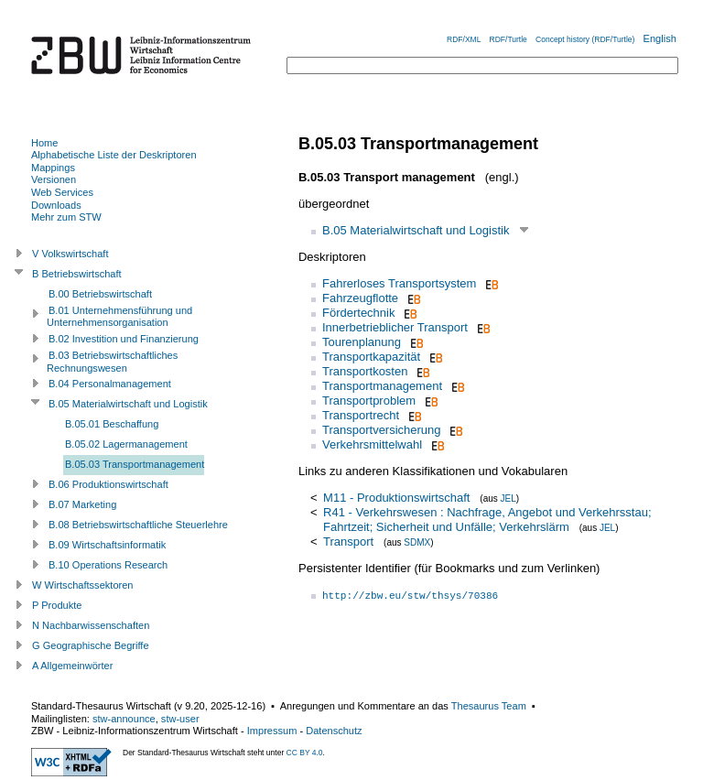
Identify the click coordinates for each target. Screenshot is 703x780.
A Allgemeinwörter (72, 665)
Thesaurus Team (488, 705)
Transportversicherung (381, 430)
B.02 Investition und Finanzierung (124, 338)
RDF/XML (464, 39)
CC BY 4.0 (305, 752)
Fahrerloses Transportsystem (399, 283)
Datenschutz (334, 730)
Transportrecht (360, 415)
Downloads (56, 205)
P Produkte (56, 605)
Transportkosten (364, 371)
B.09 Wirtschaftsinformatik (107, 544)
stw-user (180, 718)
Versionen (53, 179)
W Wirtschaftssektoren (83, 585)
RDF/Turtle (508, 39)
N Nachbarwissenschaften (90, 625)
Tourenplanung (361, 342)
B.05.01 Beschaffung (111, 423)
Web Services (62, 192)
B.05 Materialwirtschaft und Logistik (415, 230)
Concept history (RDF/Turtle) (584, 39)
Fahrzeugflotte (360, 298)
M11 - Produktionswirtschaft (396, 497)
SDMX (417, 542)
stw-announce (124, 718)
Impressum (272, 730)
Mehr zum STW (66, 216)
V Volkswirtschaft (70, 253)
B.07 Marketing (82, 504)
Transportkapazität (371, 356)
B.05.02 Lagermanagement (126, 444)
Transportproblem (369, 400)
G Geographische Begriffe (90, 645)
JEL (508, 498)
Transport (348, 541)
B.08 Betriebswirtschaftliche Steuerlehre (138, 524)
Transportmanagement (382, 386)
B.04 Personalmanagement (110, 383)
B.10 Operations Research (108, 564)
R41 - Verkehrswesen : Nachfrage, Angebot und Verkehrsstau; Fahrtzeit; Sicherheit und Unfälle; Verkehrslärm (487, 519)
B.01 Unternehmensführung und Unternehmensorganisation (119, 317)
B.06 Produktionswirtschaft (108, 484)
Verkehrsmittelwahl (372, 444)
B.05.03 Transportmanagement (134, 464)
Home (44, 142)
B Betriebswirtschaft (77, 273)
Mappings (53, 167)
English (660, 38)
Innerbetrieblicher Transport (395, 327)
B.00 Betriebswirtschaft (100, 293)
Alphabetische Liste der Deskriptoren (114, 154)
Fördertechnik (358, 313)
